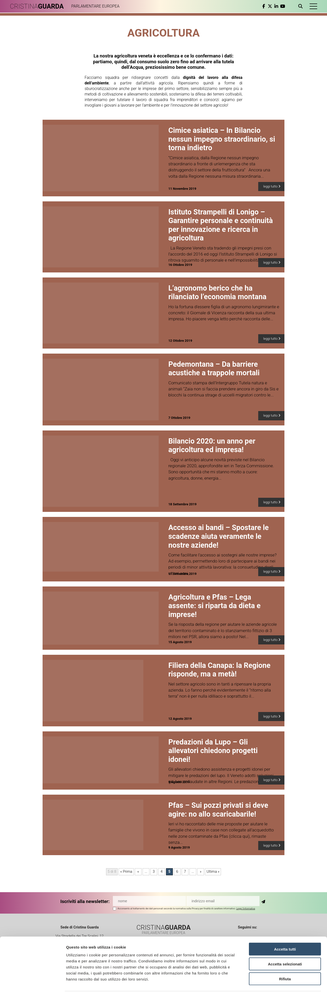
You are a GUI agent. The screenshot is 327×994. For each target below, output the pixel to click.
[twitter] (270, 6)
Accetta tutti (285, 932)
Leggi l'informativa (245, 908)
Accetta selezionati (285, 947)
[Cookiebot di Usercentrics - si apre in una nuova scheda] (33, 984)
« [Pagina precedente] (138, 871)
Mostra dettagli (265, 984)
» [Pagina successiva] (201, 871)
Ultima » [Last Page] (213, 871)
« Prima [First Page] (126, 871)
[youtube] (282, 6)
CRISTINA (37, 6)
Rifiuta (285, 962)
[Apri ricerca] (301, 6)
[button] (313, 6)
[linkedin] (276, 6)
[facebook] (263, 6)
